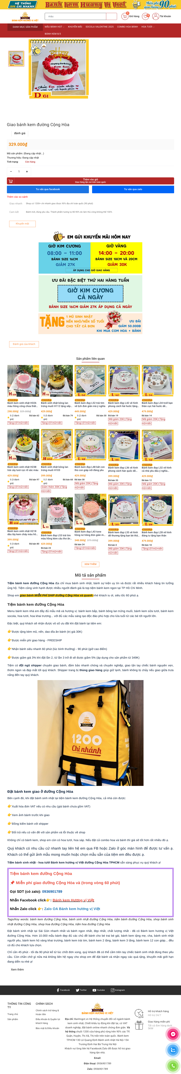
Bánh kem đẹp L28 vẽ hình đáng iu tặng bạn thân (156, 457)
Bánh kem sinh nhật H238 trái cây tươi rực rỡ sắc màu (22, 392)
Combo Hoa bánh (127, 27)
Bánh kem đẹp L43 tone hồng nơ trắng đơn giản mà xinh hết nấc (90, 456)
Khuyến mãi (75, 27)
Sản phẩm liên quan (90, 283)
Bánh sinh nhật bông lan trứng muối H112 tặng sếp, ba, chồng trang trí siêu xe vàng (56, 328)
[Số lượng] (105, 89)
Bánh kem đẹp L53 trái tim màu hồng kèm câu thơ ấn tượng (56, 460)
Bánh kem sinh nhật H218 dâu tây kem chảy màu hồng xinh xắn (23, 456)
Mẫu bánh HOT (55, 27)
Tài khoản (161, 16)
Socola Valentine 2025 (100, 27)
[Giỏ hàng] (130, 16)
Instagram (120, 915)
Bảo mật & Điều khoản (44, 956)
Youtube (99, 915)
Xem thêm (90, 489)
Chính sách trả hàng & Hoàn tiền (47, 937)
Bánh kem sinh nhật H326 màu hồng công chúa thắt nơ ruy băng (21, 328)
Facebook (61, 915)
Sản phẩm (13, 944)
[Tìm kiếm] (111, 16)
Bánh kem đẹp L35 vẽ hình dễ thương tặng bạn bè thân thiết (123, 457)
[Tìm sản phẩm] (75, 16)
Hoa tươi (147, 27)
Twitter (80, 915)
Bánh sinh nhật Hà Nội (111, 965)
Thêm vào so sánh (102, 114)
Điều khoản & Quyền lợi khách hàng (47, 946)
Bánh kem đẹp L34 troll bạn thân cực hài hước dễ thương (157, 328)
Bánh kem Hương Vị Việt (87, 1005)
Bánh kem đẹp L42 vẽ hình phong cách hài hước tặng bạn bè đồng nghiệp (123, 328)
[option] (59, 69)
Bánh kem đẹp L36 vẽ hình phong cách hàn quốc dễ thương (123, 392)
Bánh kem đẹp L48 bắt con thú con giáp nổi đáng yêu (90, 392)
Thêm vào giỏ (133, 98)
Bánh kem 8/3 (53, 34)
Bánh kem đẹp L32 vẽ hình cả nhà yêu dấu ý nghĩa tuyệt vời (156, 392)
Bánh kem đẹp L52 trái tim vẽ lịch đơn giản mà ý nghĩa (90, 328)
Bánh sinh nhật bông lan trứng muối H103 (54, 392)
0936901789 (52, 817)
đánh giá (105, 50)
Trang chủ (13, 939)
